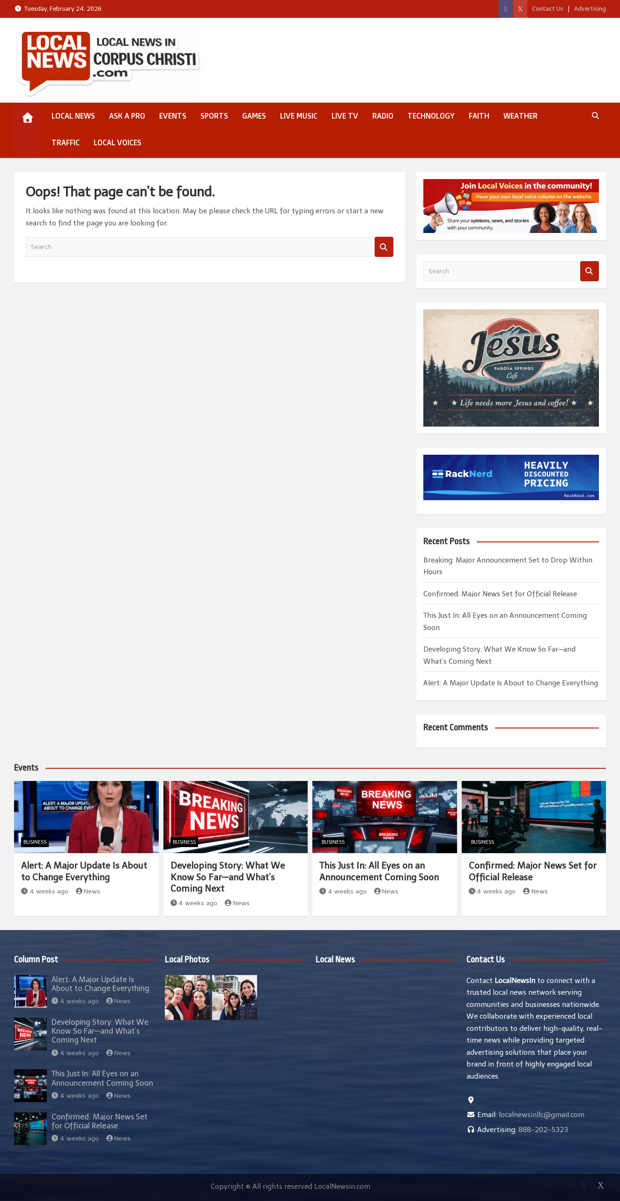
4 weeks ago (44, 891)
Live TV (345, 115)
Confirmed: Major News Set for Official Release (500, 594)
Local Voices (117, 142)
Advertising (590, 8)
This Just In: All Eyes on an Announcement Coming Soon (379, 871)
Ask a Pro (127, 115)
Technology (431, 115)
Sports (214, 115)
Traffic (66, 142)
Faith (479, 115)
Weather (520, 115)
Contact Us (547, 8)
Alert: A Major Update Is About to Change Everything (510, 683)
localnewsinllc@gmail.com (541, 1115)
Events (172, 115)
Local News (73, 115)
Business (34, 842)
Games (254, 115)
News (88, 891)
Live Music (298, 115)
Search (384, 247)
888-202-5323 (543, 1130)
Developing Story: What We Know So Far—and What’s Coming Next (227, 877)
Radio (382, 115)
